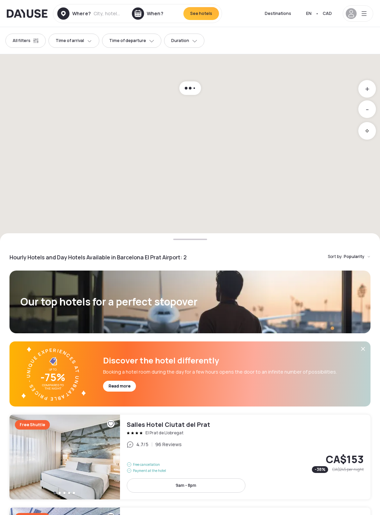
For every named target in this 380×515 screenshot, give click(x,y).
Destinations (278, 13)
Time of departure (131, 40)
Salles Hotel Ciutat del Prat (190, 457)
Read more (119, 386)
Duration (184, 40)
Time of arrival (74, 40)
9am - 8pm (186, 485)
